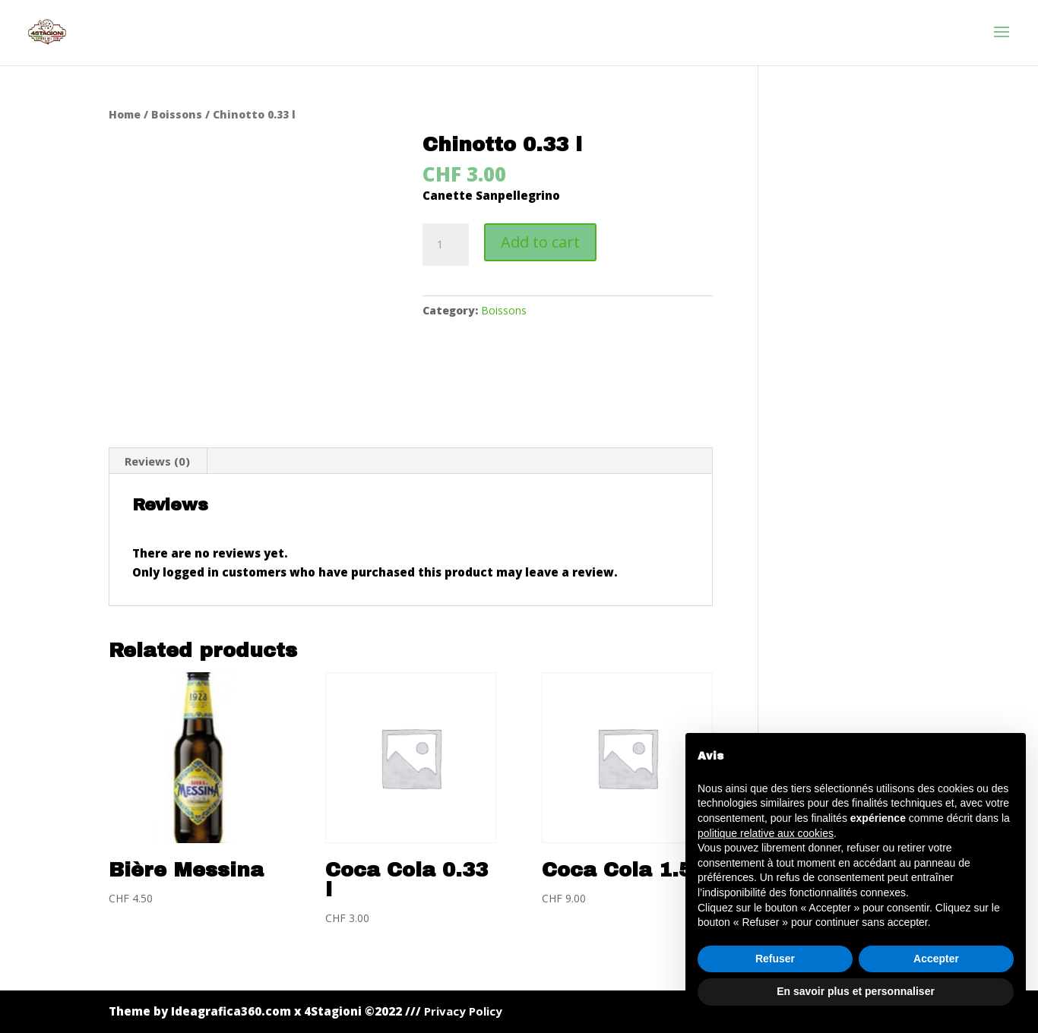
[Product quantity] (445, 244)
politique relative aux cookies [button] (766, 833)
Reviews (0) (157, 461)
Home (125, 114)
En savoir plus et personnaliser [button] (856, 991)
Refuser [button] (775, 958)
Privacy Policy (463, 1011)
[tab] (157, 461)
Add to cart (540, 242)
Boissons (176, 114)
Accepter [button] (936, 958)
